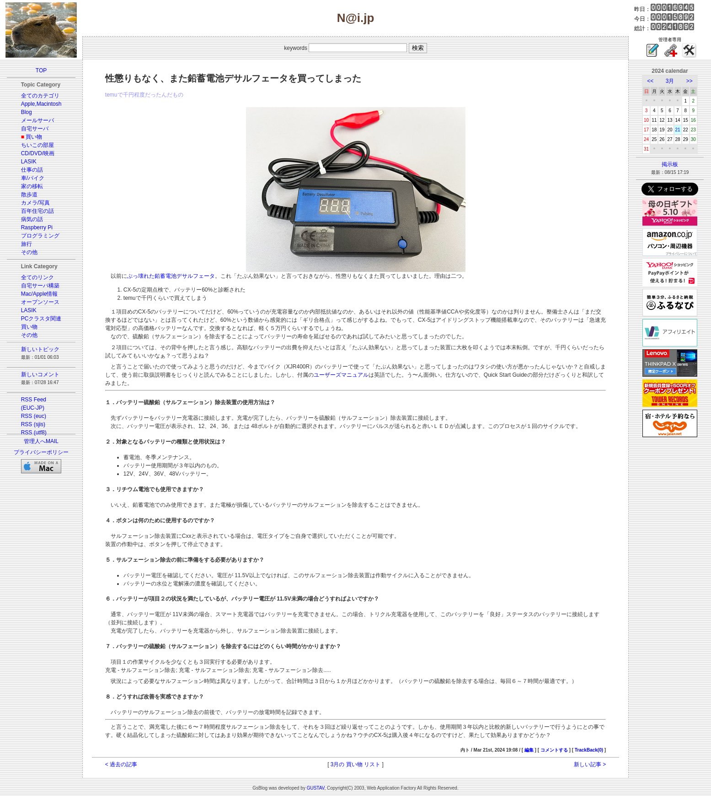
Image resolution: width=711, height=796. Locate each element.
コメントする (554, 750)
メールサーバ (37, 120)
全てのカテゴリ (40, 95)
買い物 (34, 137)
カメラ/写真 (35, 203)
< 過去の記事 (121, 764)
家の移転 (32, 186)
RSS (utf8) (34, 432)
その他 (29, 252)
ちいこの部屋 (37, 145)
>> (689, 81)
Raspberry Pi (37, 227)
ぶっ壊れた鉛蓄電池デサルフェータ (171, 276)
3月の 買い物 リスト (355, 764)
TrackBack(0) (589, 750)
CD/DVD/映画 (37, 153)
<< (650, 81)
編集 (529, 750)
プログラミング (40, 236)
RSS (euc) (33, 416)
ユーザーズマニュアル (341, 375)
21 (677, 129)
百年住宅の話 (37, 211)
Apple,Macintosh (41, 104)
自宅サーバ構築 (40, 285)
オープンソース (40, 302)
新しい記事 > (590, 764)
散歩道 (29, 194)
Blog (26, 112)
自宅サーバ (34, 128)
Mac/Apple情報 (39, 294)
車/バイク (32, 178)
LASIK (29, 161)
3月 (670, 81)
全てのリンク (37, 277)
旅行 (26, 244)
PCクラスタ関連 (41, 318)
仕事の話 (32, 170)
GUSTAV (316, 788)
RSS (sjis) (33, 424)
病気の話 (32, 219)
